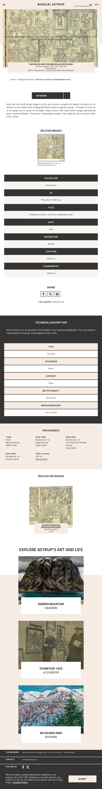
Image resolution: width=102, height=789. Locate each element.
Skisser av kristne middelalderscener (53, 79)
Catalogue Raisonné (25, 79)
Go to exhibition (51, 672)
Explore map (51, 737)
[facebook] (43, 294)
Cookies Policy (20, 783)
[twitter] (50, 294)
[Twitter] (28, 767)
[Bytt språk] (97, 5)
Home (13, 79)
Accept (82, 779)
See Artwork (51, 608)
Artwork (41, 96)
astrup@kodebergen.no (30, 760)
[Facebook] (23, 767)
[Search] (91, 5)
